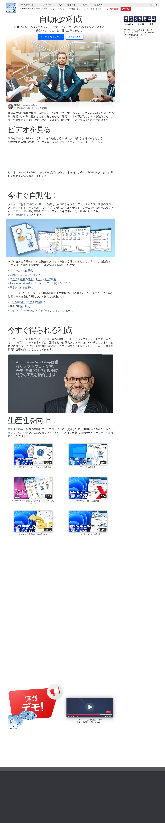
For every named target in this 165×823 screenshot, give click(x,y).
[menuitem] (28, 5)
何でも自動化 (15, 247)
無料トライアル (33, 748)
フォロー (27, 718)
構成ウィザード (37, 236)
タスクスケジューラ (84, 748)
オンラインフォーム (135, 751)
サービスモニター (83, 773)
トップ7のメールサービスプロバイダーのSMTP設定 (29, 793)
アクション (62, 9)
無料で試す (114, 9)
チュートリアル (83, 9)
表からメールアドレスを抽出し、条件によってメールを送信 (80, 799)
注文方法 (106, 744)
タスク (55, 760)
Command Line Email (35, 754)
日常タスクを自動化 (21, 319)
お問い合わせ (132, 748)
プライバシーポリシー (136, 754)
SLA (129, 757)
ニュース (85, 5)
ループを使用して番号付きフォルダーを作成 (141, 793)
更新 (28, 757)
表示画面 (71, 9)
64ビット (30, 763)
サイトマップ (13, 757)
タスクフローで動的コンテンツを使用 (23, 796)
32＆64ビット (32, 760)
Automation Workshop (31, 9)
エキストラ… (81, 779)
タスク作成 (14, 236)
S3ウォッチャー (82, 763)
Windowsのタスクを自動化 (25, 307)
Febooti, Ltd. (11, 8)
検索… (152, 4)
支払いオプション (109, 757)
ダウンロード (47, 5)
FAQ (106, 9)
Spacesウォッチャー (84, 770)
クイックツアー (97, 9)
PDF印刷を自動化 (20, 338)
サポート (71, 5)
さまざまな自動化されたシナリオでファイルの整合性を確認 (32, 789)
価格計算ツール (108, 754)
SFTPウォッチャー (84, 757)
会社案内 (98, 5)
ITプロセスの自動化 (21, 302)
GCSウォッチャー (83, 766)
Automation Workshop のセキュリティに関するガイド (40, 315)
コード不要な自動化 (29, 243)
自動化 (23, 739)
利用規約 (11, 748)
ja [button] (156, 4)
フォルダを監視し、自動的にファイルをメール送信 (143, 789)
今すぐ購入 (126, 9)
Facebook (15, 726)
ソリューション (28, 5)
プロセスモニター (83, 776)
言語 (10, 751)
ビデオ (12, 204)
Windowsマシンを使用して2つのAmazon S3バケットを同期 (80, 793)
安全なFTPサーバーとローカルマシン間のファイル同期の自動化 (82, 796)
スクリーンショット (60, 751)
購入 (60, 5)
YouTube (14, 718)
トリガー (52, 9)
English (11, 754)
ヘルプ (44, 9)
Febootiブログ (17, 730)
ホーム (11, 744)
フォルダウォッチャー (85, 751)
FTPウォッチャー (83, 754)
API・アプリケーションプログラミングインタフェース (41, 343)
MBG (104, 763)
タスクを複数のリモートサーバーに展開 (33, 311)
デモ (54, 773)
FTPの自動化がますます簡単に (27, 334)
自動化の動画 (15, 461)
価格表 (105, 760)
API (53, 763)
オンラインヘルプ (59, 748)
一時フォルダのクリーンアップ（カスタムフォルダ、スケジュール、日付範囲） (88, 789)
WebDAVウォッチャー (85, 760)
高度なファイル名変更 (132, 796)
